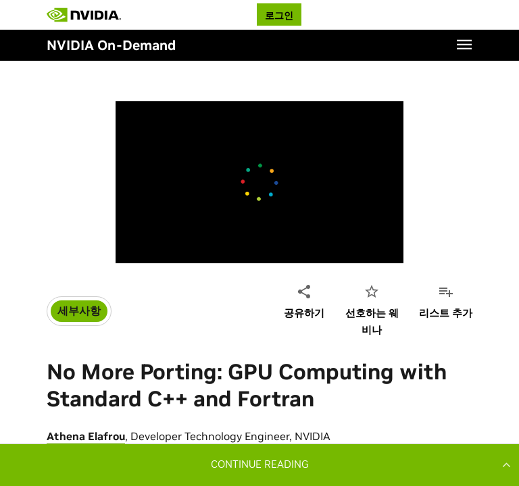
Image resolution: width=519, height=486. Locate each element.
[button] (259, 464)
